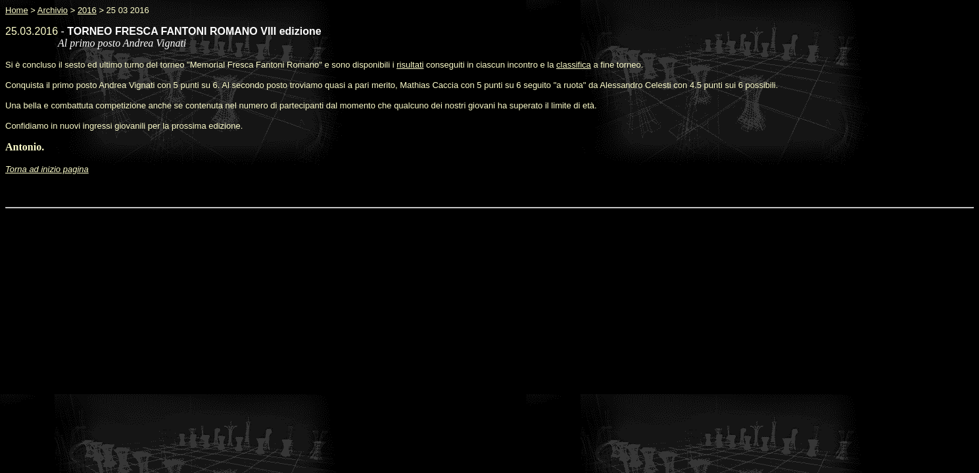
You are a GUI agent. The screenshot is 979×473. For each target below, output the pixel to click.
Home (16, 10)
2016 (87, 10)
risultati (409, 65)
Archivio (52, 10)
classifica (573, 65)
